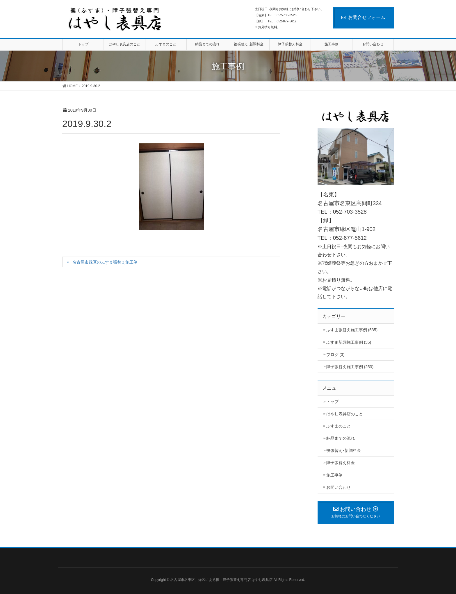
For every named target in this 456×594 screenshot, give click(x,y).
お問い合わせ (338, 487)
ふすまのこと (338, 426)
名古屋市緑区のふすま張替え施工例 (105, 262)
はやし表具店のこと (344, 413)
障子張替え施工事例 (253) (350, 366)
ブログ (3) (335, 354)
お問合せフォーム (363, 17)
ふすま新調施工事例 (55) (348, 342)
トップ (332, 401)
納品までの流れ (340, 438)
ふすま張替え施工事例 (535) (352, 330)
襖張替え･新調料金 (343, 450)
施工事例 (334, 475)
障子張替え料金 (340, 462)
